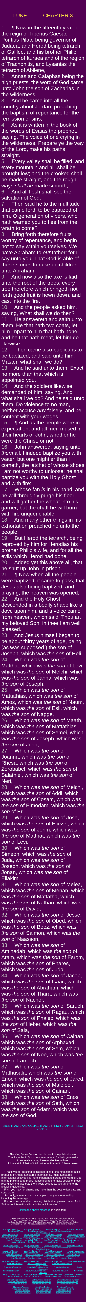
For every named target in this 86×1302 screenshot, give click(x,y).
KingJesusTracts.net (63, 1291)
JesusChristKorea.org (54, 1235)
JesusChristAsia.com (31, 1262)
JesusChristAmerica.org (36, 1231)
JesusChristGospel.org (52, 1240)
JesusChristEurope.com (53, 1262)
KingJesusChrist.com (22, 1292)
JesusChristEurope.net (52, 1245)
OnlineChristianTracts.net (41, 1283)
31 (4, 884)
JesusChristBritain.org (75, 1229)
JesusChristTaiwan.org (14, 1238)
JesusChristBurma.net (52, 1253)
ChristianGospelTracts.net (17, 1283)
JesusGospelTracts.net (65, 1289)
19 (4, 538)
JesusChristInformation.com (62, 1264)
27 (4, 751)
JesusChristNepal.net (9, 1253)
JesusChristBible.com (33, 1276)
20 (4, 562)
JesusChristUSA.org (15, 1231)
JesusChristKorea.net (54, 1251)
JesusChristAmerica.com (36, 1264)
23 (4, 635)
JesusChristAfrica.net (10, 1251)
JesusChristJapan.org (76, 1235)
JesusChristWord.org (14, 1240)
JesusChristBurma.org (52, 1236)
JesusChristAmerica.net (36, 1247)
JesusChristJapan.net (76, 1251)
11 (4, 319)
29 (4, 817)
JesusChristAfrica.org (10, 1235)
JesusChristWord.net (14, 1256)
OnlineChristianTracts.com (41, 1280)
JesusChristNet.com (43, 1265)
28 (4, 787)
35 (4, 1006)
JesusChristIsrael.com (9, 1262)
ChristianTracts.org (68, 1242)
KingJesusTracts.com (22, 1291)
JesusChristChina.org (32, 1235)
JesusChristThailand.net (34, 1255)
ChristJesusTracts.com (21, 1287)
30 (4, 848)
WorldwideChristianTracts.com (68, 1280)
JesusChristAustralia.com (74, 1274)
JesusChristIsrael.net (10, 1245)
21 (4, 574)
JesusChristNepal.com (11, 1271)
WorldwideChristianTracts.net (67, 1283)
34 (4, 975)
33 (4, 945)
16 (4, 447)
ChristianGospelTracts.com (16, 1280)
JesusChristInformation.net (61, 1247)
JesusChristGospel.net (52, 1256)
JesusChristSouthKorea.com (37, 1267)
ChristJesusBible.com (72, 1276)
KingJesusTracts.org (43, 1291)
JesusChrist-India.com (60, 1271)
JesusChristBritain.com (76, 1262)
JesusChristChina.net (32, 1251)
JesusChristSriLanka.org (76, 1236)
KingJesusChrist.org (43, 1292)
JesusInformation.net (35, 1258)
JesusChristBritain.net (75, 1245)
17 (4, 489)
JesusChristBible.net (32, 1256)
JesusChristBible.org (33, 1240)
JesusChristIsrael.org (10, 1229)
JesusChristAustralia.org (55, 1238)
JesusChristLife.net (43, 1249)
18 (4, 520)
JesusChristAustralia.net (55, 1255)
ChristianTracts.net (68, 1258)
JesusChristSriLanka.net (75, 1253)
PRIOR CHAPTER (63, 1125)
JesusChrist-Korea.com (62, 1267)
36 (4, 1036)
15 (4, 423)
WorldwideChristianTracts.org (67, 1282)
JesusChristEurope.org (52, 1229)
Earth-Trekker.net (73, 1255)
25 (4, 690)
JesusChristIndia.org (30, 1236)
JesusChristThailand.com (32, 1274)
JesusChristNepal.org (9, 1236)
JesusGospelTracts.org (43, 1289)
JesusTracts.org (52, 1242)
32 (4, 915)
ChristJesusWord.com (53, 1276)
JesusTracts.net (52, 1258)
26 (4, 720)
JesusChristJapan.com (53, 1274)
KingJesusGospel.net (71, 1256)
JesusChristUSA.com (14, 1264)
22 (4, 599)
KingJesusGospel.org (71, 1240)
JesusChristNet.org (43, 1233)
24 (4, 659)
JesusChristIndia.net (30, 1253)
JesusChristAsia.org (31, 1229)
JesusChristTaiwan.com (11, 1274)
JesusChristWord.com (14, 1276)
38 (4, 1097)
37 (4, 1067)
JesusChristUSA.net (15, 1247)
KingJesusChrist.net (63, 1292)
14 (4, 386)
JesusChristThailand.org (34, 1238)
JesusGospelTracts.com (20, 1289)
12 (4, 350)
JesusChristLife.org (18, 1242)
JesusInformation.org (35, 1242)
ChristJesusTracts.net (65, 1287)
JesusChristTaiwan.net (14, 1255)
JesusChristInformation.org (61, 1231)
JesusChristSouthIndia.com (35, 1271)
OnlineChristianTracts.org (41, 1282)
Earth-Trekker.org (74, 1238)
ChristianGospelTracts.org (17, 1282)
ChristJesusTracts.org (43, 1287)
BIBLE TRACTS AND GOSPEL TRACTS (26, 1125)
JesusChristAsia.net (31, 1245)
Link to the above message (34, 1210)
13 (4, 368)
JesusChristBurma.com (12, 1267)
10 (4, 307)
